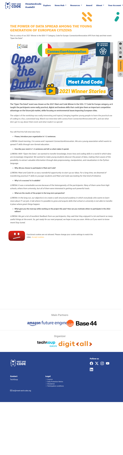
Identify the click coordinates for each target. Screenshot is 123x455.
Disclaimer (50, 384)
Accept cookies (38, 237)
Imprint (49, 379)
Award (89, 5)
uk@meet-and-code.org (22, 391)
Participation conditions (54, 386)
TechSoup (26, 383)
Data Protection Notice (54, 381)
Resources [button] (75, 5)
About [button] (99, 5)
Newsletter (121, 65)
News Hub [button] (60, 5)
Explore (47, 5)
